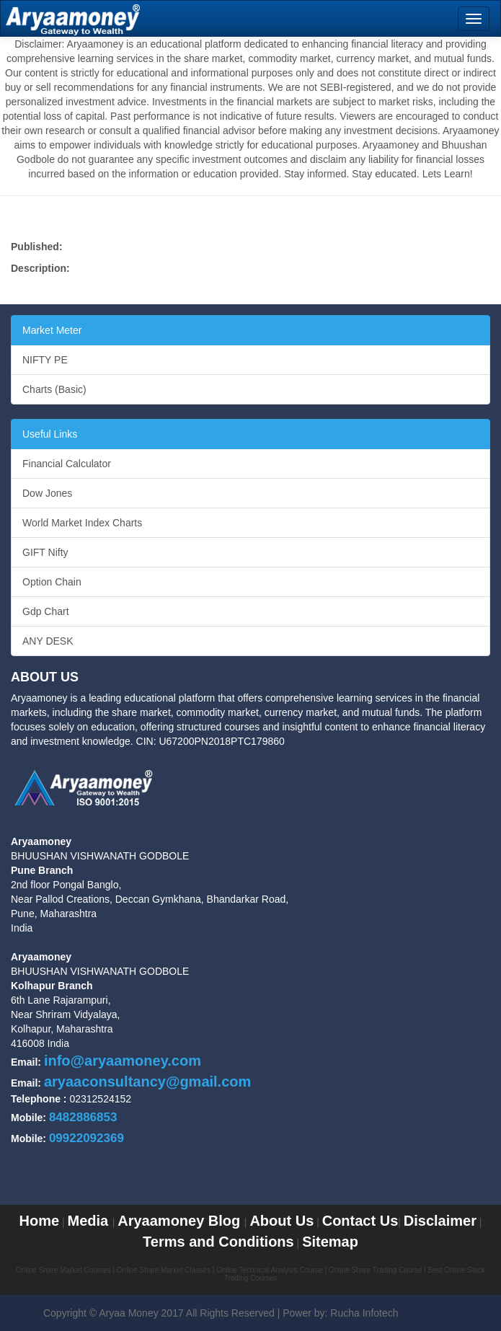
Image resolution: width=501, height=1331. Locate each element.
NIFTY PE (45, 360)
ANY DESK (48, 641)
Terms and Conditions (218, 1242)
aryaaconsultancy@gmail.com (147, 1081)
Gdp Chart (45, 611)
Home (39, 1221)
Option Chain (51, 582)
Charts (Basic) (54, 389)
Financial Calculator (66, 463)
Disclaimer (440, 1221)
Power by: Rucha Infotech (340, 1313)
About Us (281, 1221)
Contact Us (360, 1221)
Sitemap (330, 1242)
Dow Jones (47, 493)
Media (89, 1221)
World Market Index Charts (82, 523)
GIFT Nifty (45, 552)
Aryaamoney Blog (181, 1221)
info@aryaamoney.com (122, 1061)
